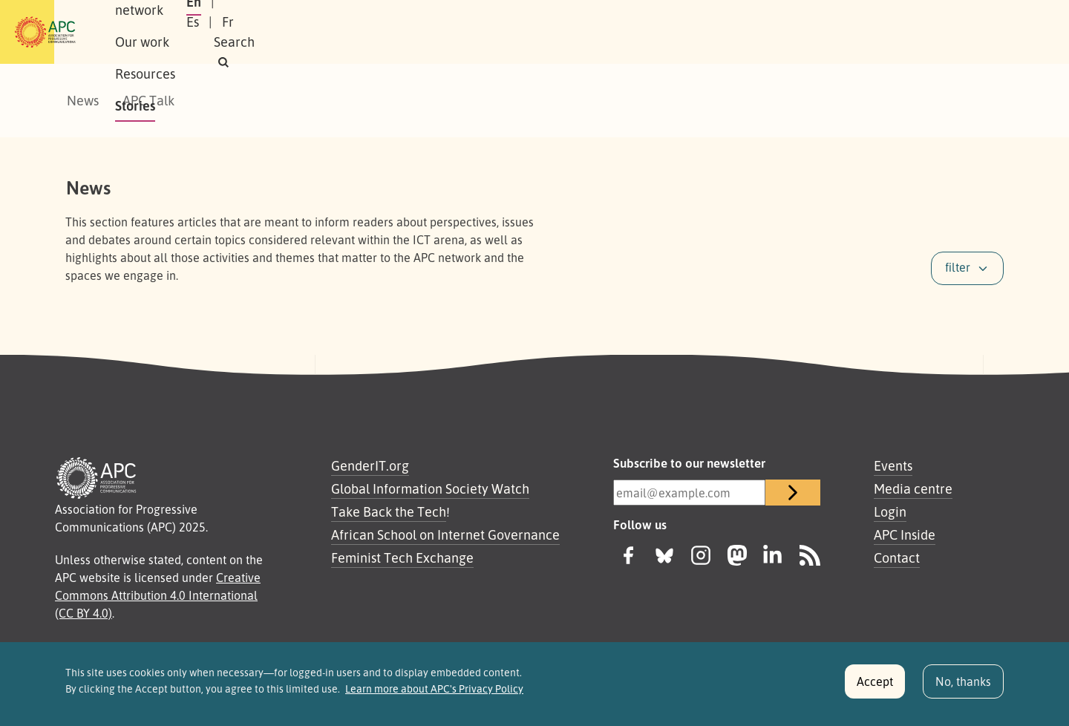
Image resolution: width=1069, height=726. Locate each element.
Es (848, 32)
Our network (253, 32)
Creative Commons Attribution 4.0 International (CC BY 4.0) (158, 595)
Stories (491, 32)
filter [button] (957, 267)
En (811, 32)
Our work (340, 32)
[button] (975, 32)
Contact (897, 557)
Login (890, 511)
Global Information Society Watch (430, 488)
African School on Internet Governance (445, 534)
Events (893, 465)
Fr (883, 32)
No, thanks (963, 687)
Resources (419, 32)
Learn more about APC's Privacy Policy (434, 695)
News (83, 100)
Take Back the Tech (388, 511)
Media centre (913, 488)
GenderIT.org (370, 465)
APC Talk (148, 100)
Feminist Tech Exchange (402, 557)
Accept (875, 687)
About (177, 32)
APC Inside (904, 534)
